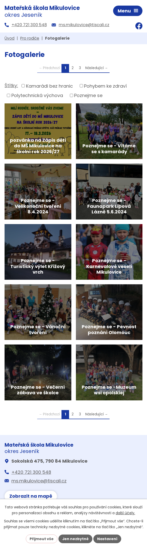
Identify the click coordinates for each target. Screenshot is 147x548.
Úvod (9, 38)
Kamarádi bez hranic (49, 86)
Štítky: (11, 86)
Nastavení (107, 538)
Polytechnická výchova (37, 96)
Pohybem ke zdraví (105, 86)
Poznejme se (88, 96)
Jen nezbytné (75, 538)
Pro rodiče (29, 38)
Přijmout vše (42, 538)
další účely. (125, 512)
